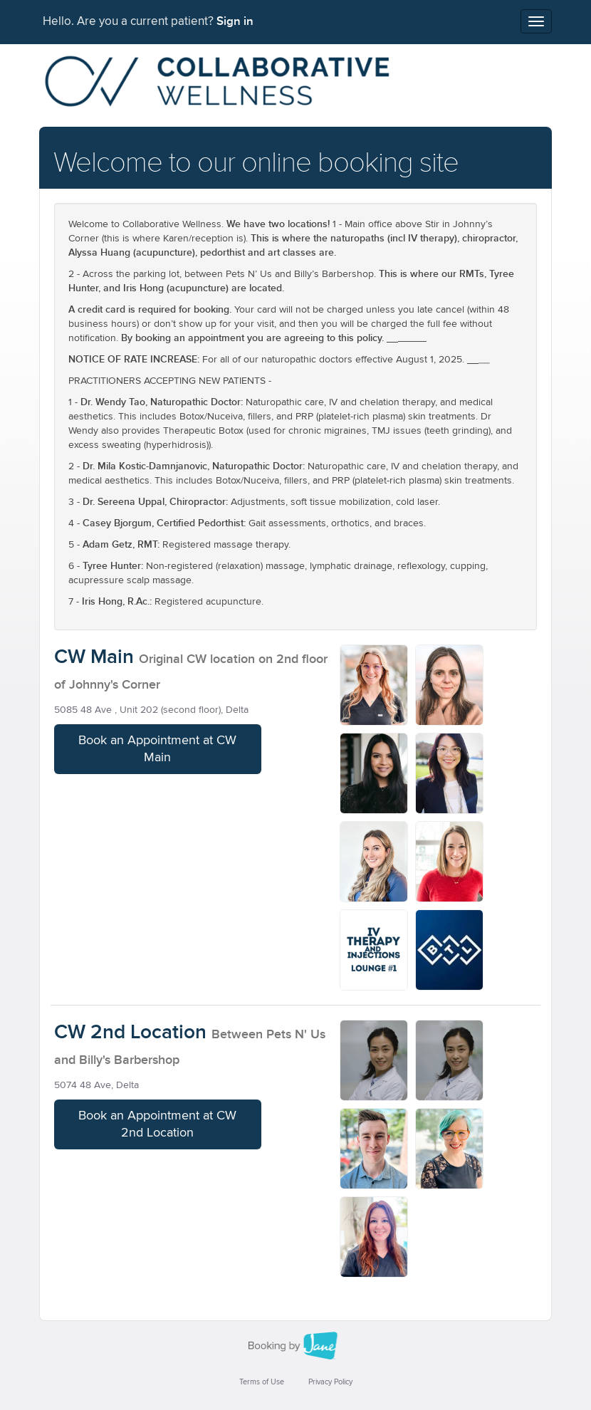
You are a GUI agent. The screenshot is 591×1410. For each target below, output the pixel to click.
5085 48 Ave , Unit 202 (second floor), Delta (151, 710)
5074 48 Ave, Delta (96, 1085)
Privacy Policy (330, 1382)
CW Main (94, 657)
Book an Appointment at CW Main (157, 749)
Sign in (234, 21)
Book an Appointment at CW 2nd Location (157, 1124)
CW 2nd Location (130, 1032)
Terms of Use (261, 1382)
